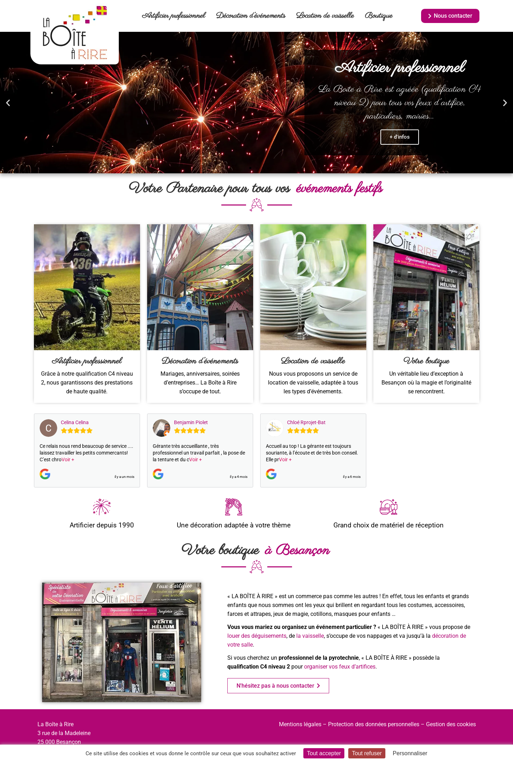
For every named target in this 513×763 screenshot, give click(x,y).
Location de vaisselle (325, 16)
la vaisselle (310, 635)
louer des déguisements (256, 635)
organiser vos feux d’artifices (339, 666)
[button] (8, 102)
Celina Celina (75, 422)
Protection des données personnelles (373, 724)
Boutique (378, 16)
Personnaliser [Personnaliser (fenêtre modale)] (410, 753)
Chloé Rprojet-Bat (306, 422)
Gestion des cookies (451, 724)
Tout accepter (324, 753)
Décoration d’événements (250, 16)
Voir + (68, 459)
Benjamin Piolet (191, 422)
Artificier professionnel (173, 16)
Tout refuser (366, 753)
